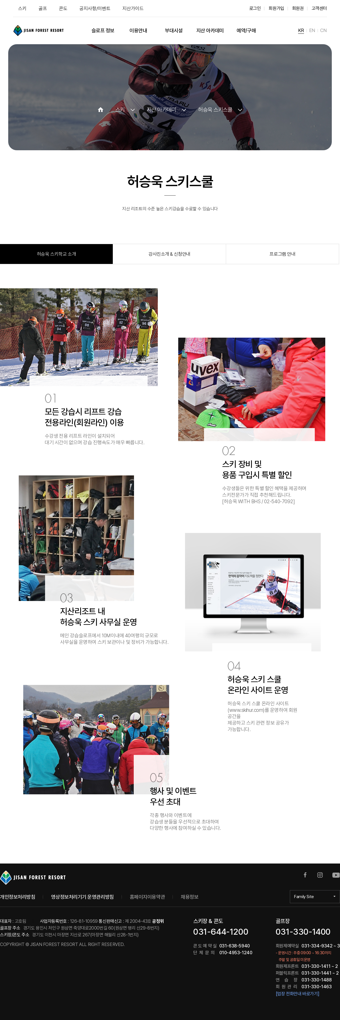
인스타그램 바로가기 (320, 875)
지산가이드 (133, 8)
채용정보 (189, 897)
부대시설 (173, 30)
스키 (22, 8)
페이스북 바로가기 (305, 875)
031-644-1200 (220, 931)
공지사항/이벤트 (94, 8)
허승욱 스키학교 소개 (56, 254)
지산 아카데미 (210, 30)
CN (323, 30)
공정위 (158, 921)
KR (301, 30)
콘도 (63, 8)
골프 (43, 8)
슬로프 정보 (103, 30)
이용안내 (138, 30)
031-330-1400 (303, 931)
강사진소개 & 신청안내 (169, 254)
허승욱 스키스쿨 (215, 109)
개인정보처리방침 (17, 897)
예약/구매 (246, 30)
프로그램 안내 (282, 254)
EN (312, 30)
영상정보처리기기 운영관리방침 (82, 897)
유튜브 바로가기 (336, 875)
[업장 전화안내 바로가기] (297, 993)
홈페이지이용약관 (147, 897)
